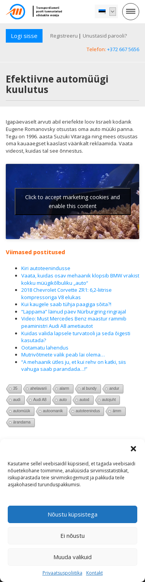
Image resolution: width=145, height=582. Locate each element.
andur (114, 388)
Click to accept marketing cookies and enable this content (72, 201)
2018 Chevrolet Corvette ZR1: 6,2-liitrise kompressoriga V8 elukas (66, 293)
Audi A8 (39, 400)
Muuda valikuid (72, 557)
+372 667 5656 (123, 49)
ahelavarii (38, 388)
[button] (133, 449)
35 (15, 388)
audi (16, 400)
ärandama (22, 422)
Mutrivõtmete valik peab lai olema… (63, 354)
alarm (64, 388)
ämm (117, 411)
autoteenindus (88, 411)
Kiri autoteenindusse (45, 268)
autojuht (109, 400)
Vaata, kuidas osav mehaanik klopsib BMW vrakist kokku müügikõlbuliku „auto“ (80, 279)
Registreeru (64, 35)
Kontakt (94, 573)
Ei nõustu (72, 535)
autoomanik (53, 411)
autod (84, 400)
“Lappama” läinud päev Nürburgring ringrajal (73, 311)
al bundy (89, 388)
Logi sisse (24, 36)
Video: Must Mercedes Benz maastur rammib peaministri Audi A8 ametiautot (73, 322)
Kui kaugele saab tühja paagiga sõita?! (66, 304)
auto (63, 400)
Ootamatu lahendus (44, 347)
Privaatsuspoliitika (62, 573)
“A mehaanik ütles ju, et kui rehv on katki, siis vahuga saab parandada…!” (73, 365)
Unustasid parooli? (105, 35)
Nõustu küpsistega (72, 514)
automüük (21, 411)
